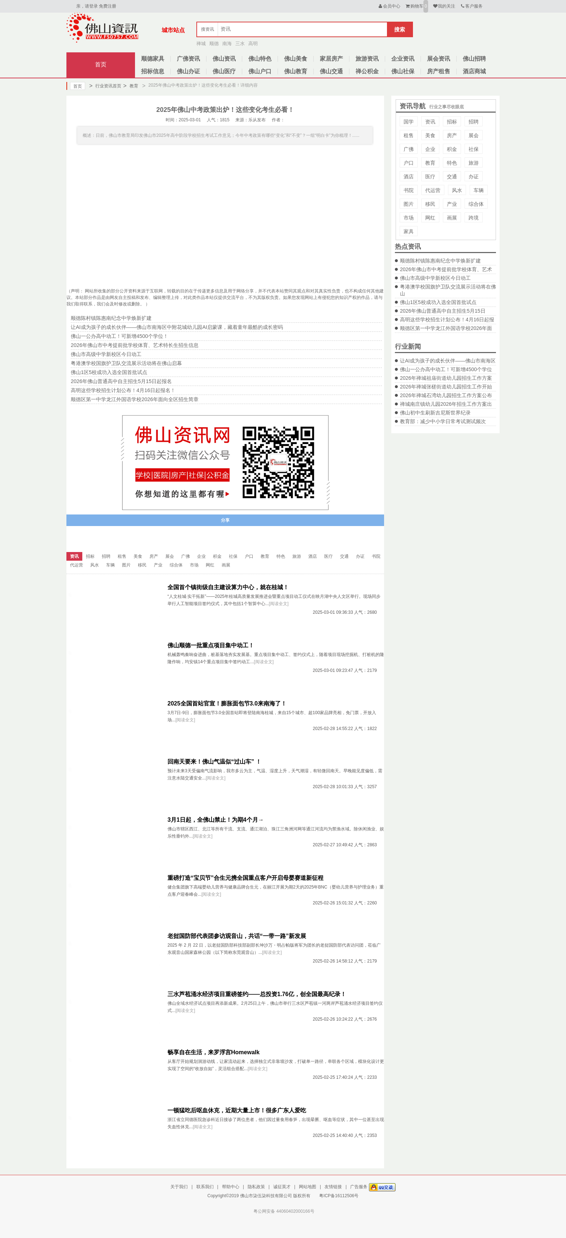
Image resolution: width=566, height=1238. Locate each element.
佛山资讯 (224, 59)
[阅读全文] (279, 603)
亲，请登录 (87, 6)
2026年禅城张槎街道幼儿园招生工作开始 (446, 387)
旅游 (474, 163)
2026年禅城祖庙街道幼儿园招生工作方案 (446, 378)
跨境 (474, 218)
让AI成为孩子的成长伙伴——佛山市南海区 (448, 361)
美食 (430, 135)
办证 (474, 176)
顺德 (214, 43)
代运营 (432, 190)
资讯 (430, 122)
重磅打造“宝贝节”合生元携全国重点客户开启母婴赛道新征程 (245, 878)
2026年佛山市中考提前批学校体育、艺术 (446, 269)
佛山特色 (259, 59)
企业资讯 (402, 59)
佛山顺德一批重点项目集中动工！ (210, 645)
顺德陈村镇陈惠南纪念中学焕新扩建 (440, 261)
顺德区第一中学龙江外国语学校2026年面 (446, 328)
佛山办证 (188, 71)
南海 (227, 43)
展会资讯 (438, 59)
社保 (474, 149)
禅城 (201, 43)
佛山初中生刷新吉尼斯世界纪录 (435, 413)
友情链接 (333, 1186)
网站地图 (307, 1186)
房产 (452, 135)
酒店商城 (474, 71)
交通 (452, 176)
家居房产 (331, 59)
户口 (409, 163)
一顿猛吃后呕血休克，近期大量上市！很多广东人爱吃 (236, 1110)
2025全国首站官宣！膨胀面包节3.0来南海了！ (227, 703)
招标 (452, 122)
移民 (430, 204)
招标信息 (152, 71)
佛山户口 (259, 71)
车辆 (479, 190)
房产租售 (438, 71)
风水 (457, 190)
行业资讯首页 (105, 86)
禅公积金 (367, 71)
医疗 (430, 176)
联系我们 (205, 1186)
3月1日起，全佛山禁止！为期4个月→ (215, 820)
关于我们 (179, 1186)
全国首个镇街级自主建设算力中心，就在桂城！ (228, 587)
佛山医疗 (224, 71)
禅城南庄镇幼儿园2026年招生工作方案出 (446, 404)
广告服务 (358, 1186)
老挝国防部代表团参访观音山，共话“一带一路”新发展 (236, 936)
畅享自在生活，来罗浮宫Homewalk (213, 1052)
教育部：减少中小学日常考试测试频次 (443, 421)
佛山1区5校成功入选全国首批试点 (438, 302)
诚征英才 (282, 1186)
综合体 (476, 204)
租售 (409, 135)
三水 (240, 43)
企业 (430, 149)
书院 (409, 190)
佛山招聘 (474, 59)
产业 (452, 204)
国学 (409, 122)
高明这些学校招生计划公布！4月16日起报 (447, 319)
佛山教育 (295, 71)
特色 (452, 163)
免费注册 (107, 6)
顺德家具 (152, 59)
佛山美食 (295, 59)
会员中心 (389, 6)
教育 (130, 86)
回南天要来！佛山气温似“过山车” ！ (214, 762)
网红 (430, 218)
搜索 (399, 29)
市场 (409, 218)
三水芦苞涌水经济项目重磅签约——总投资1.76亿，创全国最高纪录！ (256, 994)
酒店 (409, 176)
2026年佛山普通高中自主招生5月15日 (443, 311)
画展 (452, 218)
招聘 (474, 122)
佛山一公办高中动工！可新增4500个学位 (446, 369)
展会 (474, 135)
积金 (452, 149)
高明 (253, 43)
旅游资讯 (367, 59)
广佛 (409, 149)
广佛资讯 (188, 59)
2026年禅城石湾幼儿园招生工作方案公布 (446, 395)
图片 (409, 204)
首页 (100, 64)
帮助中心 (230, 1186)
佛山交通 (331, 71)
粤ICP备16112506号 (338, 1195)
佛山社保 (402, 71)
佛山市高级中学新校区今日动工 (435, 278)
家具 (409, 231)
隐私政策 (256, 1186)
